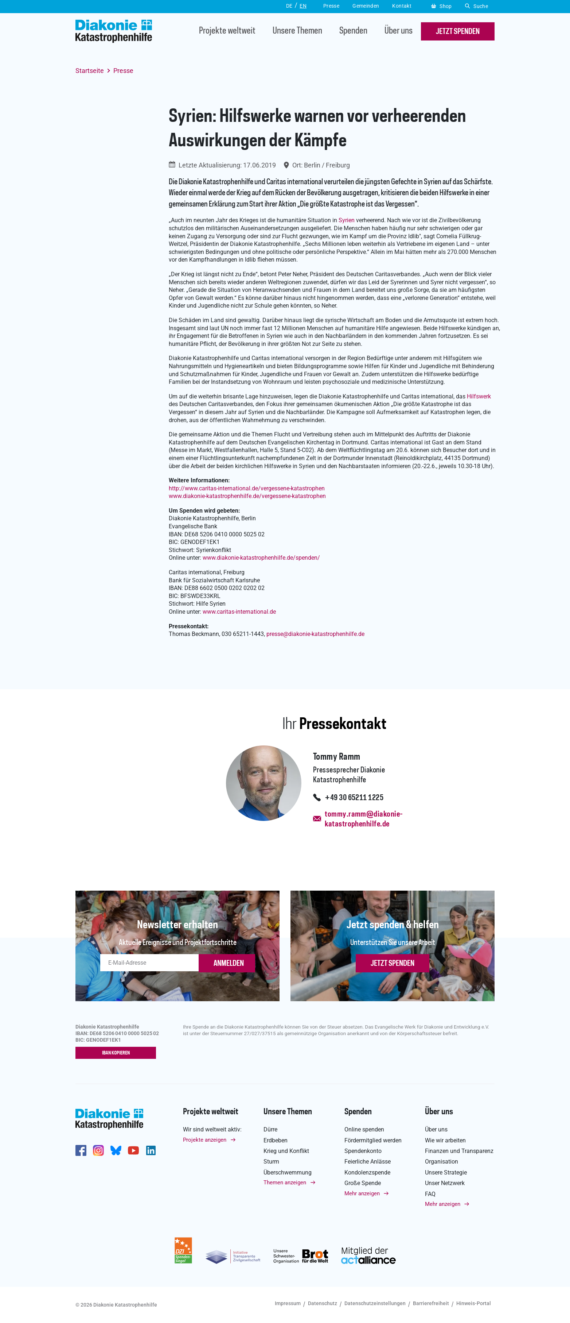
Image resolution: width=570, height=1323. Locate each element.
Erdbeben (275, 1140)
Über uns (398, 31)
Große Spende (362, 1183)
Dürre (270, 1129)
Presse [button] (331, 6)
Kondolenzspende (367, 1172)
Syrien (347, 220)
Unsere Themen (297, 31)
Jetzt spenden (392, 963)
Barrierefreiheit (431, 1304)
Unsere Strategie (446, 1172)
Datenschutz (322, 1304)
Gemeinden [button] (365, 6)
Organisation (441, 1161)
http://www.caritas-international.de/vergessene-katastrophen (247, 488)
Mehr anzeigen (362, 1193)
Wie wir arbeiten (445, 1140)
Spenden (353, 31)
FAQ (430, 1194)
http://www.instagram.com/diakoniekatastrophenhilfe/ (98, 1150)
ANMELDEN (229, 963)
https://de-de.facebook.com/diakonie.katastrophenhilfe (80, 1150)
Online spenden (364, 1129)
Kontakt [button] (401, 6)
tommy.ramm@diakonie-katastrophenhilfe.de (364, 819)
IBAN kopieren (117, 1053)
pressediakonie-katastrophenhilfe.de (315, 633)
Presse (123, 70)
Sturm (271, 1161)
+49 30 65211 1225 (354, 798)
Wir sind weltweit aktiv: (212, 1129)
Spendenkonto (363, 1151)
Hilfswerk (479, 396)
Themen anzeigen (284, 1183)
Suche (476, 6)
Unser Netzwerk (445, 1183)
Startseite (89, 70)
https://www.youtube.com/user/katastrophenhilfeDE (133, 1150)
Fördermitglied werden (373, 1140)
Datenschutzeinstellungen (375, 1304)
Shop (441, 6)
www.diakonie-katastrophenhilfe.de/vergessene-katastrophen (247, 496)
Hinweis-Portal (473, 1304)
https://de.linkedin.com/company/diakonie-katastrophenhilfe (150, 1150)
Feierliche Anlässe (367, 1161)
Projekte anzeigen (204, 1140)
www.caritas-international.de (239, 611)
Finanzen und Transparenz (459, 1151)
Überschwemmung (287, 1172)
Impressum (288, 1304)
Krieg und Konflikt (286, 1151)
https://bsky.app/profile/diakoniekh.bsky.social (115, 1150)
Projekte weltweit (227, 31)
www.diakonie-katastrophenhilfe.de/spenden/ (261, 557)
